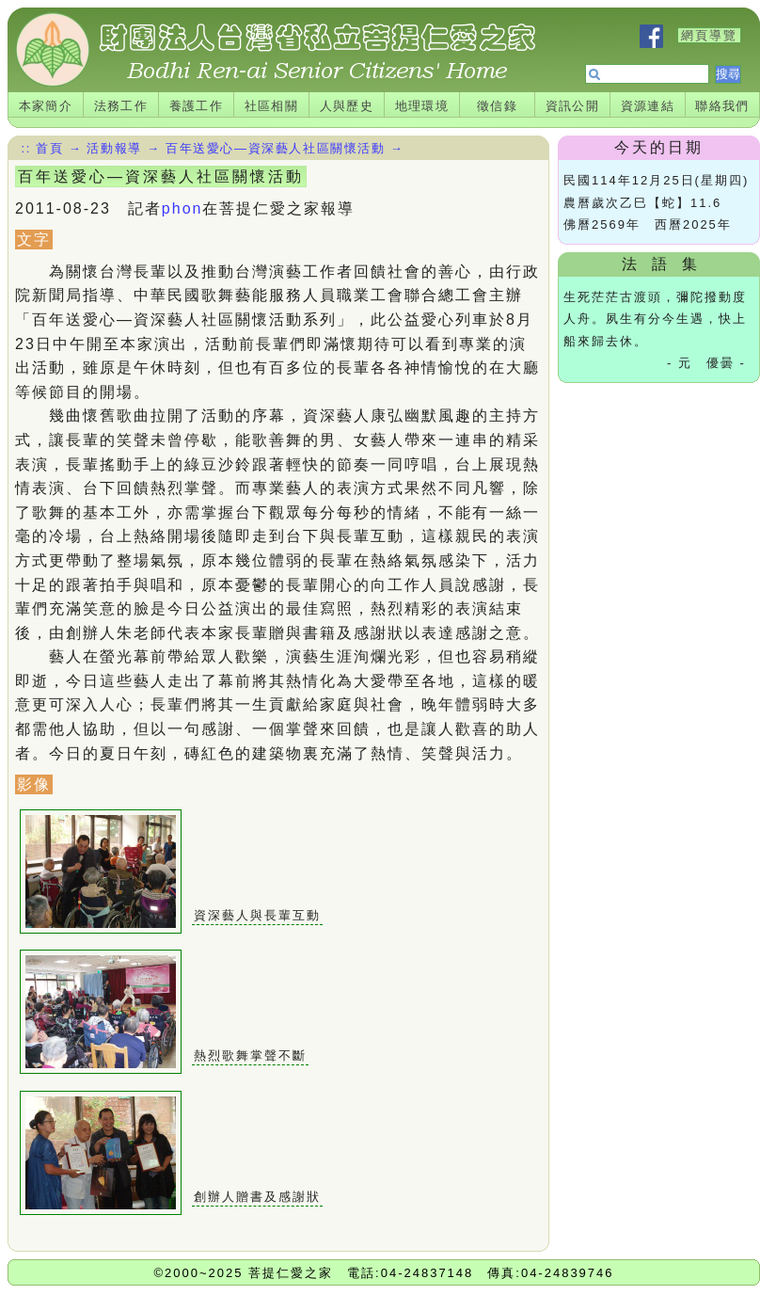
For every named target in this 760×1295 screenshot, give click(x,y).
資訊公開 (573, 106)
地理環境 (422, 106)
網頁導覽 (709, 35)
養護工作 (196, 106)
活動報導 (114, 148)
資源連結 (648, 106)
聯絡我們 (722, 106)
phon (182, 208)
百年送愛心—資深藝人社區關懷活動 (276, 148)
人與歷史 (347, 106)
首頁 (49, 148)
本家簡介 (46, 106)
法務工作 (121, 106)
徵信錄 (497, 106)
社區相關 (272, 106)
